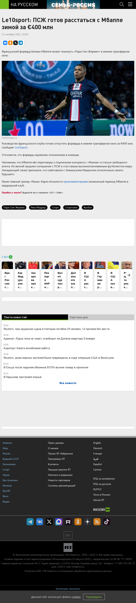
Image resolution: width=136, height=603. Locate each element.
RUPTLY (97, 489)
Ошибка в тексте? (12, 192)
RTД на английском (104, 478)
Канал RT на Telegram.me (30, 521)
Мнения (7, 485)
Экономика (9, 464)
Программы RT (56, 458)
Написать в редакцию (60, 474)
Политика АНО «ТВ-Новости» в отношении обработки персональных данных (68, 571)
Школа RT (98, 500)
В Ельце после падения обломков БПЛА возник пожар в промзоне (46, 367)
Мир (5, 448)
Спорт (55, 207)
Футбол (88, 207)
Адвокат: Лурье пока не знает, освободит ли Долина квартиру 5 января (49, 338)
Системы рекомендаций (61, 485)
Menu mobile (130, 1)
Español (97, 464)
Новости (7, 442)
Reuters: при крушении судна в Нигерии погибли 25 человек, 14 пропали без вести (56, 329)
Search (121, 1)
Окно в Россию (101, 494)
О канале (53, 448)
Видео (6, 501)
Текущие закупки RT (59, 469)
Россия (6, 453)
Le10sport (21, 147)
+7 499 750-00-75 (124, 563)
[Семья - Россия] (73, 4)
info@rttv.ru (78, 566)
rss (97, 521)
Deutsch (97, 448)
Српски (97, 469)
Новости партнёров (59, 480)
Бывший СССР (11, 458)
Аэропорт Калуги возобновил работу (27, 348)
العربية (95, 458)
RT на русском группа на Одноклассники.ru (77, 521)
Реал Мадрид (38, 207)
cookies (76, 596)
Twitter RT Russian (49, 521)
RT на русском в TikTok (106, 521)
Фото (5, 496)
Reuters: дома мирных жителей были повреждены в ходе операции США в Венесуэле (59, 357)
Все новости (68, 383)
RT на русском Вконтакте (39, 521)
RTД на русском (102, 484)
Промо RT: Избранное (60, 453)
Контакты (53, 464)
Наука (6, 474)
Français (97, 453)
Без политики (10, 480)
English (97, 442)
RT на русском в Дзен (87, 521)
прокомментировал (75, 181)
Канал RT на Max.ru (58, 521)
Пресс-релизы (56, 442)
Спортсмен (71, 207)
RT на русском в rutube (68, 521)
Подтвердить (94, 596)
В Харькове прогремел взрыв (22, 377)
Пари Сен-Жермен (14, 207)
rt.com (27, 559)
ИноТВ (6, 491)
